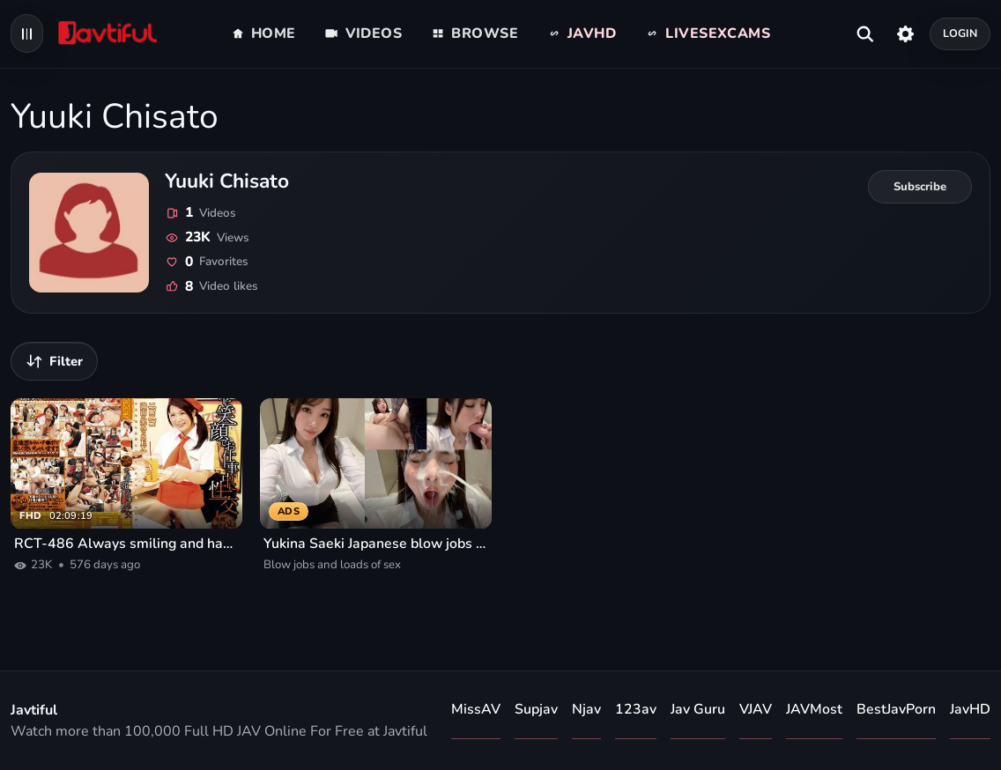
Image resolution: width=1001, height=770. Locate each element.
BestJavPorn (896, 709)
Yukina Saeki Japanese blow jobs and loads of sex (375, 543)
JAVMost (814, 709)
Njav (586, 709)
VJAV (755, 709)
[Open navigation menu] (27, 33)
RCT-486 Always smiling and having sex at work (126, 543)
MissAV (475, 709)
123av (635, 709)
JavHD (970, 709)
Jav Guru (698, 709)
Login (960, 33)
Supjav (536, 709)
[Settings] (905, 33)
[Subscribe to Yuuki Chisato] (920, 187)
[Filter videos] (54, 361)
